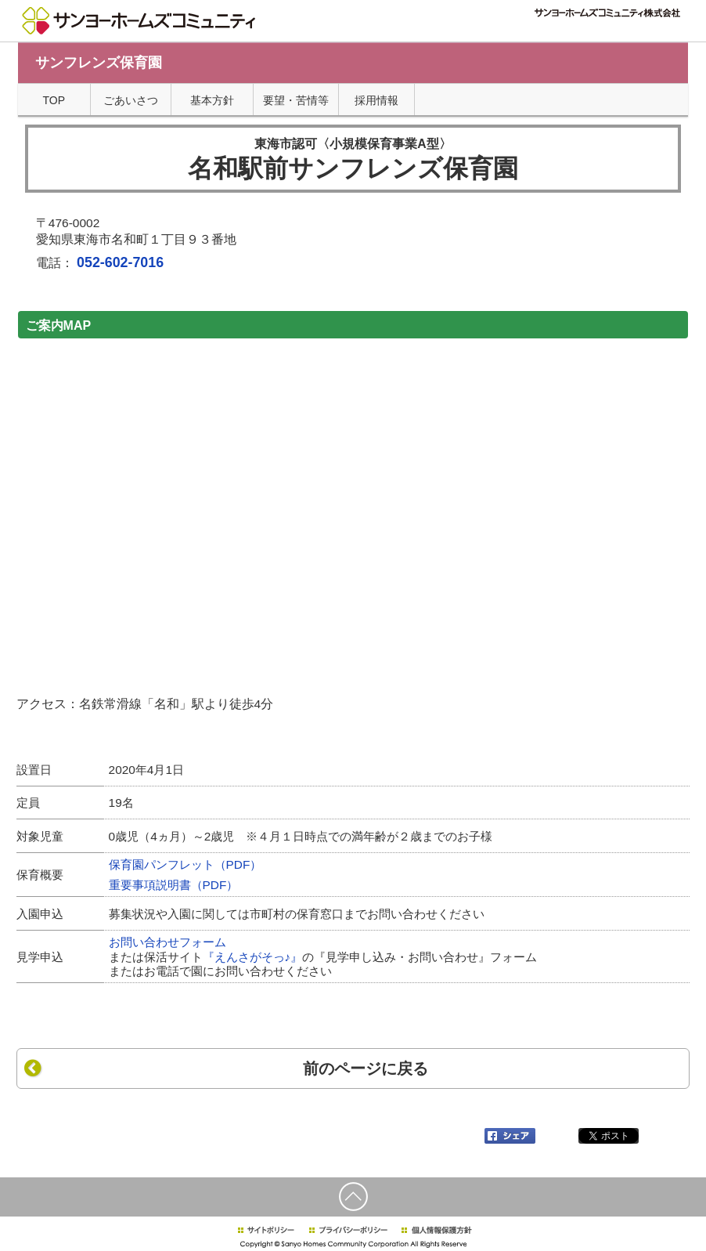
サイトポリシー (265, 1230)
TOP (54, 100)
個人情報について (437, 32)
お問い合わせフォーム (167, 942)
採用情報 (555, 32)
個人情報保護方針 (436, 1230)
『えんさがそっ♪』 (253, 957)
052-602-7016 (120, 262)
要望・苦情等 (296, 100)
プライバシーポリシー (348, 1230)
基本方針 (212, 100)
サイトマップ (504, 32)
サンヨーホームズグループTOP (631, 32)
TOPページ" (373, 32)
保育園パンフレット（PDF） (185, 864)
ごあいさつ (130, 100)
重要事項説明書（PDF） (174, 884)
